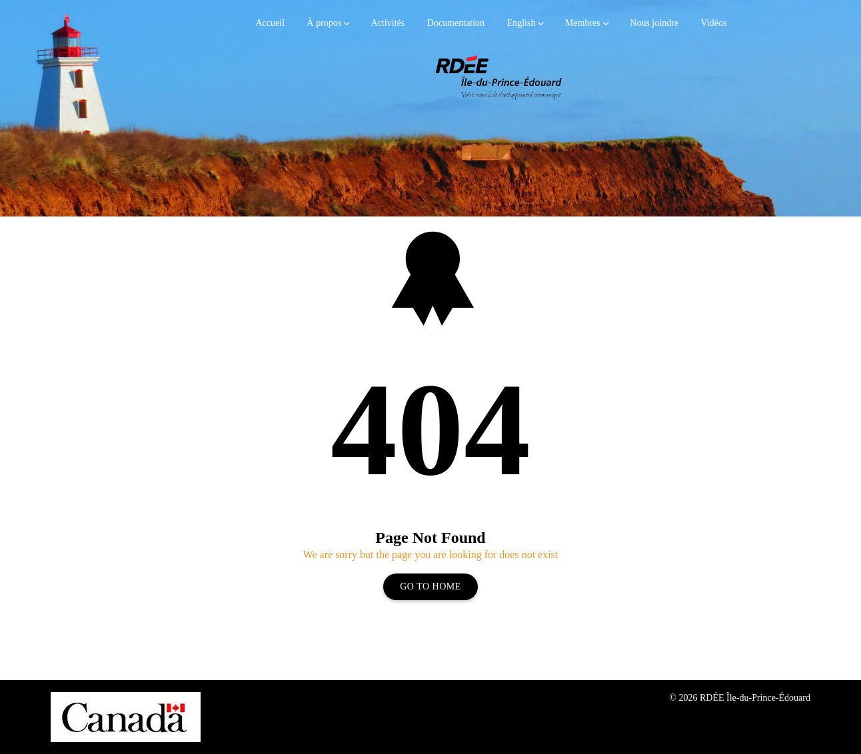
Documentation (455, 23)
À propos (324, 23)
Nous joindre (654, 23)
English (521, 23)
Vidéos (714, 23)
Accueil (270, 23)
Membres (582, 23)
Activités (388, 23)
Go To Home (430, 586)
